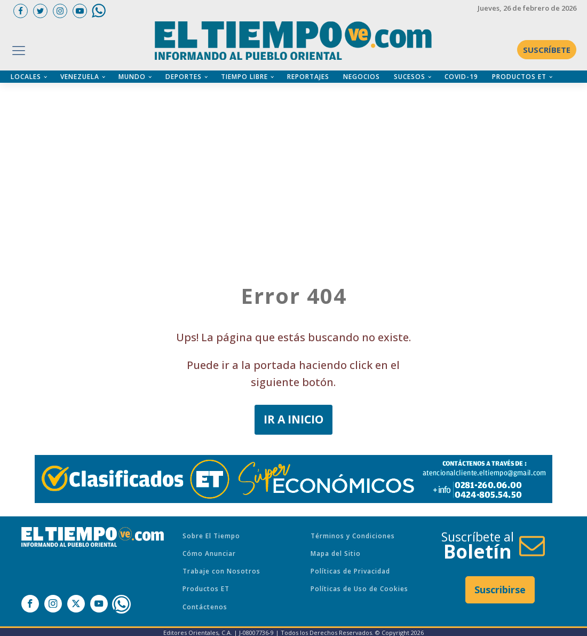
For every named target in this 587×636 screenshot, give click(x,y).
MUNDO (132, 76)
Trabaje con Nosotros (221, 571)
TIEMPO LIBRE (244, 76)
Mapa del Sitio (336, 553)
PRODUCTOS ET (519, 76)
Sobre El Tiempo (211, 535)
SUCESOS (409, 76)
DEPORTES (183, 76)
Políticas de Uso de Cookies (359, 588)
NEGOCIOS (361, 76)
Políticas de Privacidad (350, 571)
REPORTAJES (308, 76)
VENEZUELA (79, 76)
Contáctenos (205, 606)
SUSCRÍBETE (546, 49)
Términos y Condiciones (353, 535)
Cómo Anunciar (209, 553)
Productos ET (206, 588)
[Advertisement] (298, 157)
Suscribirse (500, 589)
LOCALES (26, 76)
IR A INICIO (293, 419)
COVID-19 (461, 76)
